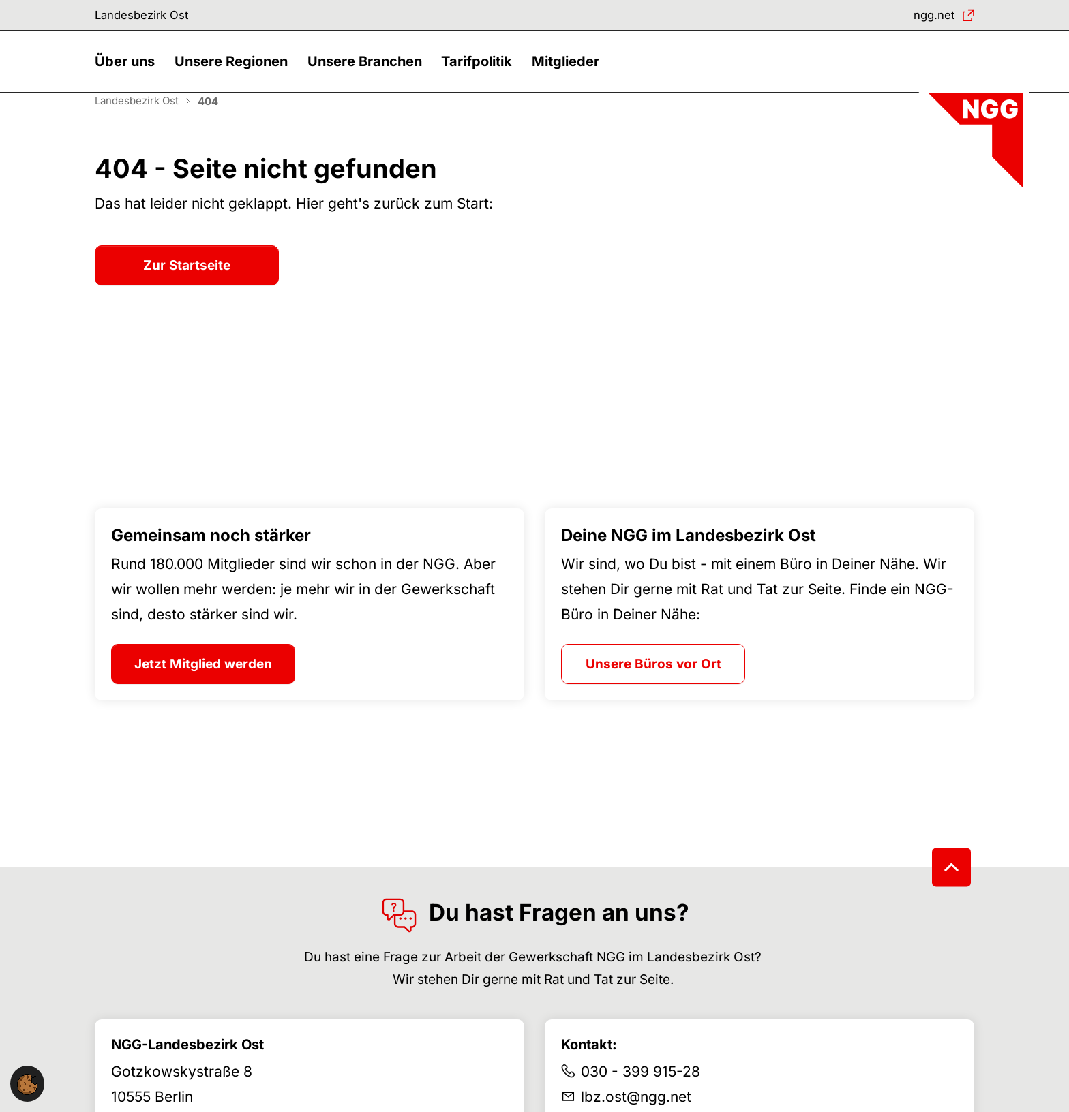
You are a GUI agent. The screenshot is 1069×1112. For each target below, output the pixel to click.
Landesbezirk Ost (148, 17)
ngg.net (930, 17)
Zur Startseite (186, 286)
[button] (128, 73)
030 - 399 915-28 (640, 1091)
